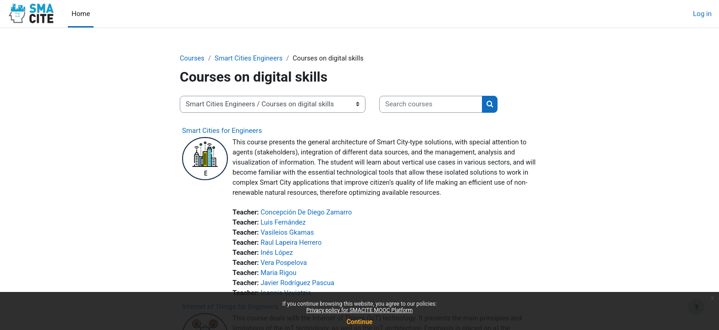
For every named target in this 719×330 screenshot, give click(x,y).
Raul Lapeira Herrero (292, 245)
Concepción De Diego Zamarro (308, 213)
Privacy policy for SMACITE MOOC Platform (359, 310)
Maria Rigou (279, 275)
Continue (360, 321)
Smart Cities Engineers (250, 58)
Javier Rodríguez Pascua (299, 286)
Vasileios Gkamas (288, 234)
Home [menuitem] (81, 14)
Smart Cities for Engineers (222, 130)
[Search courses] (430, 104)
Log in (702, 14)
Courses (192, 58)
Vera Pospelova (285, 265)
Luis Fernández (284, 224)
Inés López (277, 255)
